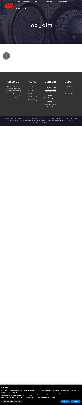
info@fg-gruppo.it (50, 98)
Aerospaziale (68, 90)
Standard (69, 87)
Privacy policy (32, 96)
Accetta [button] (75, 401)
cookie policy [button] (14, 392)
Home (33, 87)
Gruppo (32, 90)
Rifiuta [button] (65, 401)
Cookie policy (32, 100)
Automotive (69, 93)
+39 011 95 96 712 (50, 90)
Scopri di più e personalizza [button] (12, 401)
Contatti (32, 93)
